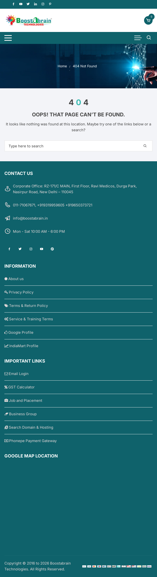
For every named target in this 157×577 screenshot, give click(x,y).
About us (14, 278)
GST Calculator (19, 387)
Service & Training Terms (28, 319)
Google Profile (18, 332)
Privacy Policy (18, 292)
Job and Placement (23, 400)
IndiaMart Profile (21, 346)
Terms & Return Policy (26, 305)
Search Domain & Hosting (28, 427)
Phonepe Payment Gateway (30, 440)
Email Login (16, 373)
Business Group (20, 414)
